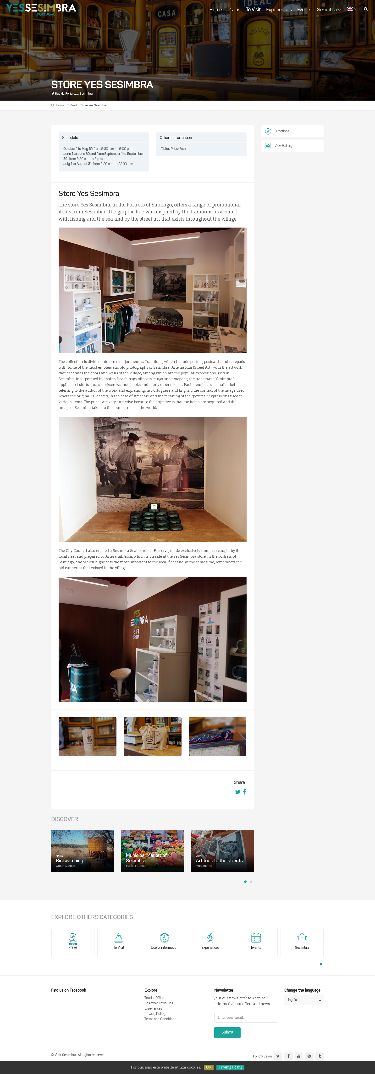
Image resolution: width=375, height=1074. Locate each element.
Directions (282, 131)
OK (208, 1067)
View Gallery (278, 146)
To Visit (253, 10)
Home (216, 10)
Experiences (279, 10)
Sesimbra (329, 9)
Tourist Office (154, 998)
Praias (234, 10)
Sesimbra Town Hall (158, 1003)
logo (41, 10)
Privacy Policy (154, 1014)
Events (304, 10)
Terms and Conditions (160, 1019)
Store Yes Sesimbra (93, 105)
